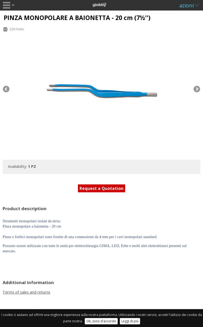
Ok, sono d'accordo (101, 321)
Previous (7, 89)
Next (196, 89)
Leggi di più (129, 321)
